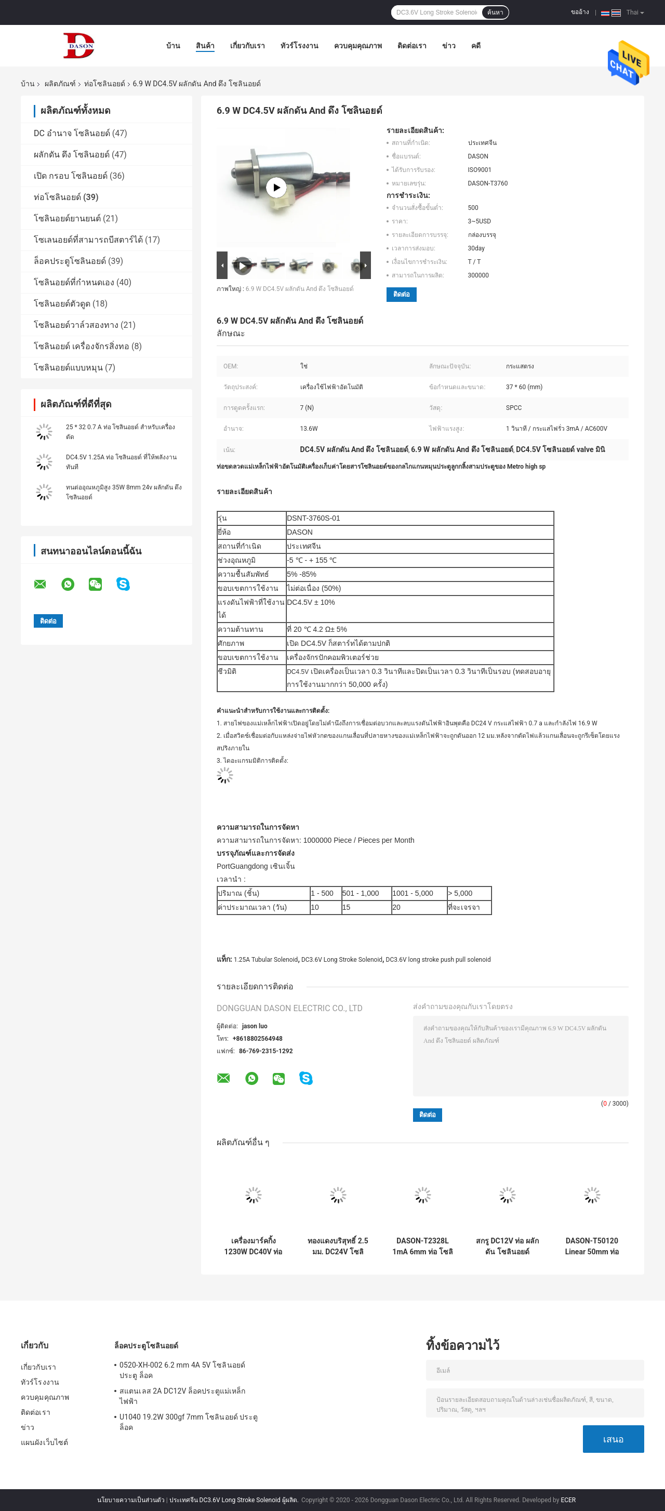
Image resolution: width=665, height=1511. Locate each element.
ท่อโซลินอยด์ (104, 83)
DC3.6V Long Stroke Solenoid (341, 959)
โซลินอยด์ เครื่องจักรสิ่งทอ (81, 346)
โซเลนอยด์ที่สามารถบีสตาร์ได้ (88, 240)
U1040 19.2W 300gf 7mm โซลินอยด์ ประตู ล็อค (188, 1422)
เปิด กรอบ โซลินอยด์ (71, 176)
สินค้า (205, 46)
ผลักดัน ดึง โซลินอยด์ (72, 155)
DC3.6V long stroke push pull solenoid (438, 959)
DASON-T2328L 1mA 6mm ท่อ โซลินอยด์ (422, 1246)
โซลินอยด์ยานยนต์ (67, 218)
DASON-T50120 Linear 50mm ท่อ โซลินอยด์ (592, 1246)
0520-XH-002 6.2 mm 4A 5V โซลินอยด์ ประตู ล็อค (182, 1370)
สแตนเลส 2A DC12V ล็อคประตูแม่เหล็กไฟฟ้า (182, 1396)
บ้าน (173, 46)
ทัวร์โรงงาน (299, 46)
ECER (568, 1500)
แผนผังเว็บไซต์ (44, 1442)
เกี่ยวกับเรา (247, 46)
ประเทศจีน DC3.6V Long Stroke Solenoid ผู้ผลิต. (234, 1500)
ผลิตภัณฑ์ (60, 83)
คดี (476, 46)
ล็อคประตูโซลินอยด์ (70, 261)
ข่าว (449, 46)
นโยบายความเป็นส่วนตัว (131, 1500)
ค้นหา (495, 12)
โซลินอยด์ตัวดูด (62, 304)
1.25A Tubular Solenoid (266, 959)
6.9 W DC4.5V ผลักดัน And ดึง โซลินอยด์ (300, 289)
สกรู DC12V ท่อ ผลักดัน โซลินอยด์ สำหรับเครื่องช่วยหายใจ (507, 1246)
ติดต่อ (401, 294)
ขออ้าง (580, 12)
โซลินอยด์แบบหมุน (68, 368)
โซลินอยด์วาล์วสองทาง (76, 325)
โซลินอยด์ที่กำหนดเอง (74, 282)
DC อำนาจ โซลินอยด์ (72, 133)
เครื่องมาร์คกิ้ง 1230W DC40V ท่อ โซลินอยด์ (253, 1246)
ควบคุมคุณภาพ (358, 46)
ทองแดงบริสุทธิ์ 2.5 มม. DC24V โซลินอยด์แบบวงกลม (338, 1246)
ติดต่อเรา (412, 46)
